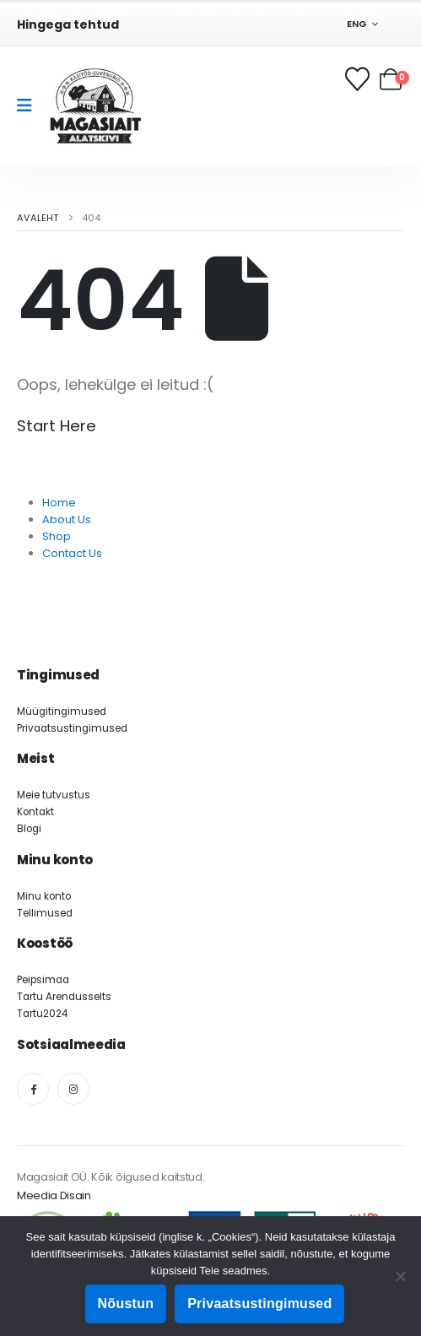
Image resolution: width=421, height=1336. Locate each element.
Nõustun (126, 1303)
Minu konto (44, 896)
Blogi (29, 829)
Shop (56, 536)
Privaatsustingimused (72, 728)
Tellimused (45, 913)
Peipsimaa (43, 980)
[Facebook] (33, 1089)
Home (59, 503)
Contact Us (72, 553)
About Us (66, 519)
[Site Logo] (95, 106)
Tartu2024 (42, 1013)
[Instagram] (73, 1089)
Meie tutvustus (53, 795)
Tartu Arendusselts (64, 996)
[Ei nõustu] (399, 1276)
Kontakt (35, 812)
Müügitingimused (61, 711)
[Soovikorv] (359, 79)
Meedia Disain (54, 1195)
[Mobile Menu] (30, 105)
